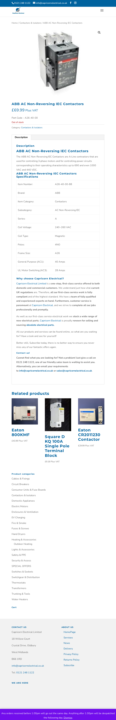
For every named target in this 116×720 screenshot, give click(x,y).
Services (68, 637)
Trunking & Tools (21, 594)
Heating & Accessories (24, 539)
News (67, 643)
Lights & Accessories (23, 549)
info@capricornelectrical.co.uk (28, 665)
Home (15, 22)
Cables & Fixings (21, 478)
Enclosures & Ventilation (25, 512)
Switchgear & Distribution (26, 577)
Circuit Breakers (20, 484)
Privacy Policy (71, 654)
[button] (99, 32)
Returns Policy (71, 659)
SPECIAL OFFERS (21, 566)
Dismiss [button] (68, 717)
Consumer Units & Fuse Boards (29, 489)
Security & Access (21, 560)
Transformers (19, 588)
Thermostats (19, 582)
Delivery (68, 648)
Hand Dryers (18, 534)
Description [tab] (21, 137)
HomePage (70, 632)
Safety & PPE (19, 555)
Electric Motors (20, 506)
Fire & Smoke (19, 523)
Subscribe (69, 665)
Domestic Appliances (23, 500)
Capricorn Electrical (42, 305)
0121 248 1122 (25, 672)
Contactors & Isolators (30, 22)
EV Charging (18, 517)
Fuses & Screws (20, 528)
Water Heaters (20, 599)
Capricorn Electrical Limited (31, 283)
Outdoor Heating (23, 544)
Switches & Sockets (22, 571)
